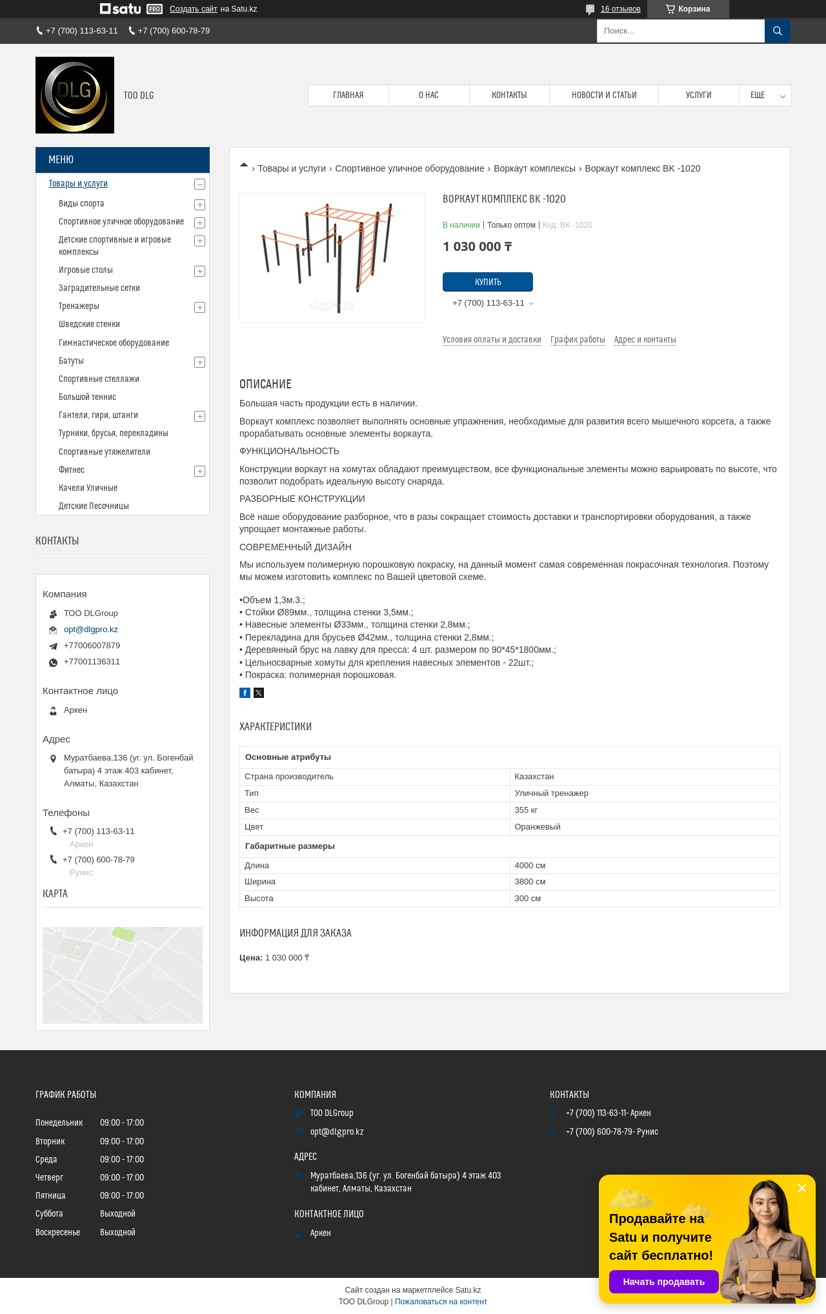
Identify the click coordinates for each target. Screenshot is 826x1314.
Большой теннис (87, 397)
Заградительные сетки (99, 288)
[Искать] (778, 31)
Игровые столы (86, 270)
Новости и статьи (604, 95)
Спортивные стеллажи (99, 379)
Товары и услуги (291, 168)
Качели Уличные (88, 488)
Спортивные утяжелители (104, 452)
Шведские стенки (89, 324)
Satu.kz (468, 1290)
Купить (488, 282)
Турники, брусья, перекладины (113, 433)
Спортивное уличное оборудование (410, 168)
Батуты (71, 361)
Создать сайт (193, 9)
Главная (348, 95)
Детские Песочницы (94, 506)
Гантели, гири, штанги (98, 415)
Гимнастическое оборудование (114, 343)
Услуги (699, 95)
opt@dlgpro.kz (91, 629)
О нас (429, 95)
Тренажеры (79, 306)
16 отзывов (621, 9)
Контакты (509, 95)
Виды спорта (82, 204)
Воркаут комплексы (535, 168)
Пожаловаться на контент (441, 1301)
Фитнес (72, 470)
